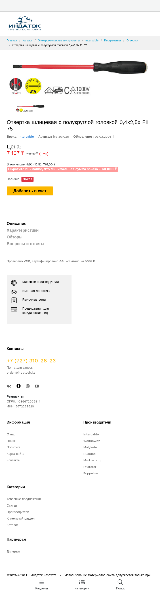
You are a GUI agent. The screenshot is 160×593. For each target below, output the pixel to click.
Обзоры (15, 237)
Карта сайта (15, 454)
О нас (11, 434)
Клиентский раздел (21, 518)
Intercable (92, 40)
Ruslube (89, 454)
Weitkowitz (91, 441)
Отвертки (132, 40)
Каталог (27, 40)
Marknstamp (92, 460)
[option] (80, 76)
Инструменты (112, 40)
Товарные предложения (24, 499)
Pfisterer (89, 467)
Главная (12, 40)
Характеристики (23, 230)
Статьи (12, 505)
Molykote (90, 447)
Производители (18, 512)
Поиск (11, 441)
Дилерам (13, 551)
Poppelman (92, 473)
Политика (14, 447)
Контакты (13, 460)
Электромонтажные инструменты (59, 40)
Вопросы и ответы (25, 243)
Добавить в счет (29, 190)
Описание (16, 223)
